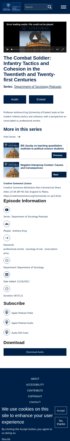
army (6, 253)
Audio (14, 99)
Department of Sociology (30, 267)
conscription (50, 248)
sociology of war (34, 248)
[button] (35, 37)
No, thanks (61, 422)
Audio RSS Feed (20, 332)
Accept (61, 410)
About (35, 378)
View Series (10, 136)
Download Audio (35, 351)
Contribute (35, 390)
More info (6, 439)
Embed (41, 99)
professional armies (14, 248)
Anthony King (19, 230)
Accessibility (35, 384)
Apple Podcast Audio (22, 322)
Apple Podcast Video (22, 312)
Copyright (35, 396)
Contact (35, 402)
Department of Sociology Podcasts (37, 86)
